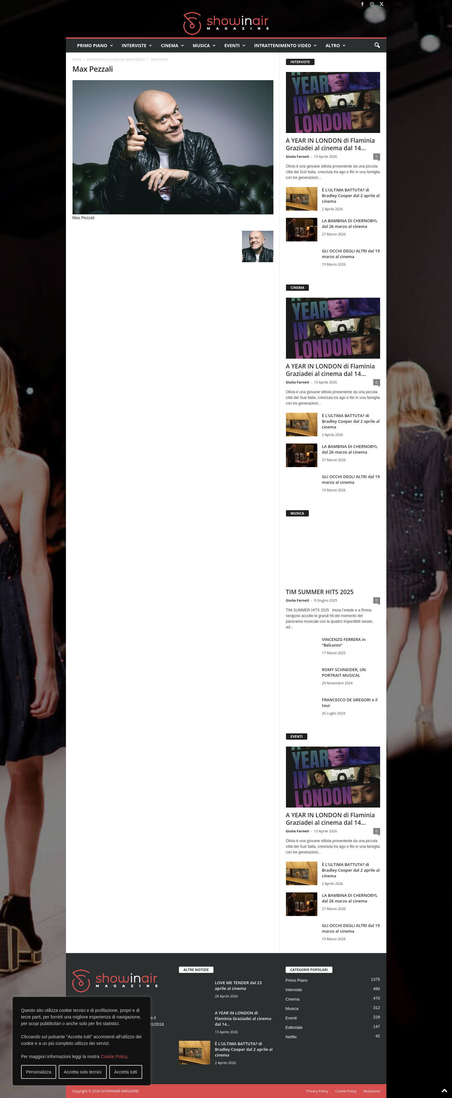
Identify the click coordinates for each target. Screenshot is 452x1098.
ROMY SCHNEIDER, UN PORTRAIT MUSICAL (344, 672)
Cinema (172, 45)
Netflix (291, 1037)
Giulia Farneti (297, 156)
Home (77, 59)
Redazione (371, 1091)
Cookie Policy (114, 1056)
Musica (204, 45)
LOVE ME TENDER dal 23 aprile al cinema (238, 985)
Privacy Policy (317, 1091)
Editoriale (294, 1027)
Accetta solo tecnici (83, 1071)
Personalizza (38, 1071)
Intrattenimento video (285, 45)
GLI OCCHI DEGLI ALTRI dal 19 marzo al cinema (351, 253)
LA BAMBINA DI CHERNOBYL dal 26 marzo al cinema (350, 223)
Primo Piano (95, 45)
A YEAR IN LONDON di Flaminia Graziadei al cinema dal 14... (330, 144)
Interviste (137, 45)
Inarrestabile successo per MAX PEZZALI (116, 59)
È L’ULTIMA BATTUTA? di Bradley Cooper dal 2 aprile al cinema (351, 195)
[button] (377, 45)
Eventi (234, 45)
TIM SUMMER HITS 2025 (320, 592)
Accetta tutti (125, 1071)
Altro (336, 45)
